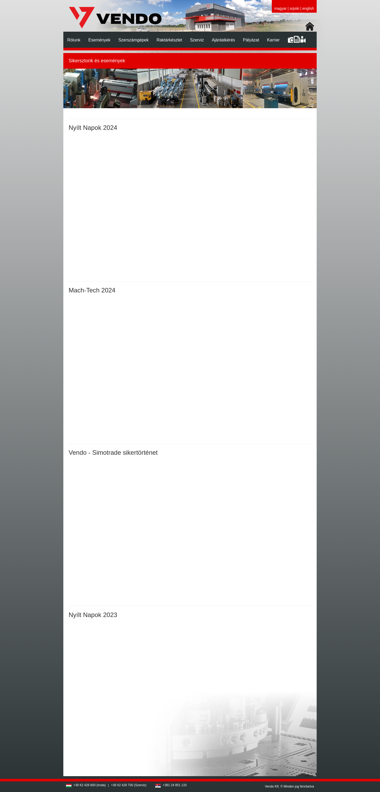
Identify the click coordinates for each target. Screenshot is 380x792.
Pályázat (251, 40)
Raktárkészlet (169, 40)
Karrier (273, 40)
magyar (280, 8)
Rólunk (73, 40)
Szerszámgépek (133, 40)
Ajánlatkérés (223, 40)
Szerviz (197, 40)
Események (99, 40)
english (308, 8)
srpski (295, 8)
